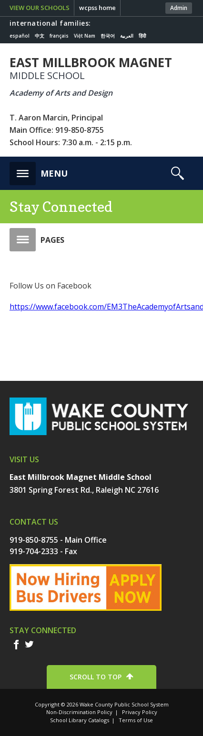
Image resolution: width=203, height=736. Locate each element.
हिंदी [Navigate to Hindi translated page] (142, 35)
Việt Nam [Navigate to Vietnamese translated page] (84, 35)
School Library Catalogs (79, 720)
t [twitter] (29, 644)
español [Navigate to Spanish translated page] (20, 35)
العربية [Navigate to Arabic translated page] (126, 35)
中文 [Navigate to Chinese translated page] (39, 35)
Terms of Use (136, 720)
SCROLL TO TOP (96, 676)
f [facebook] (16, 644)
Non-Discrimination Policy (79, 712)
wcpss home (97, 7)
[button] (39, 171)
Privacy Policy (139, 712)
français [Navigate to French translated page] (59, 35)
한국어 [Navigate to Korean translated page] (108, 35)
